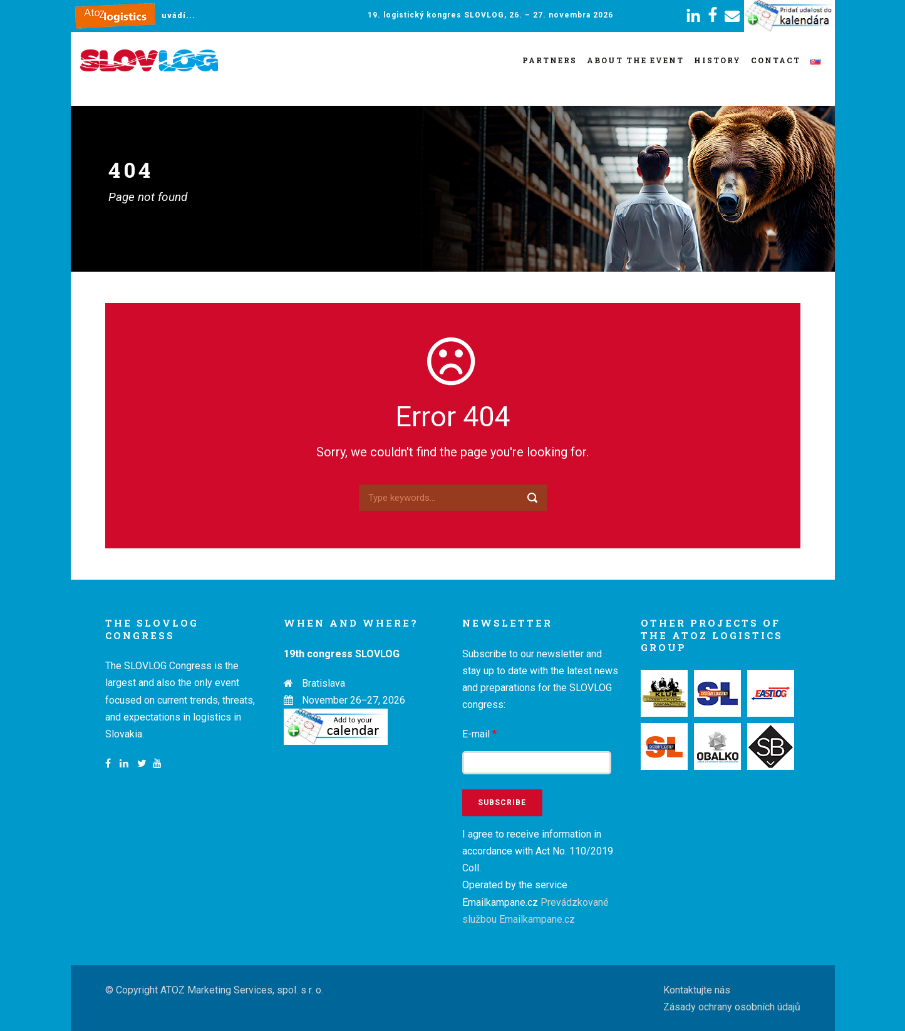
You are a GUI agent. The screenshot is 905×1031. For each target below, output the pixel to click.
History (717, 60)
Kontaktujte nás (696, 990)
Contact (775, 60)
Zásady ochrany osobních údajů (731, 1007)
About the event (635, 60)
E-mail (479, 734)
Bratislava (323, 683)
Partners (549, 60)
